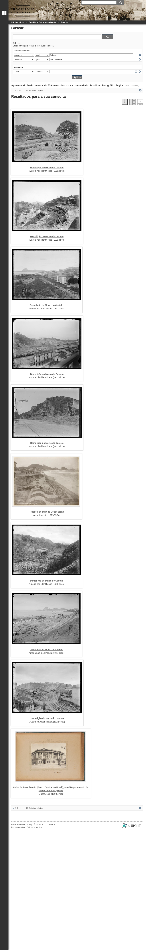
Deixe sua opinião (34, 827)
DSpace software (18, 824)
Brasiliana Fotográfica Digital (42, 22)
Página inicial (17, 22)
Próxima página (36, 90)
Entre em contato (18, 827)
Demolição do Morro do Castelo (47, 167)
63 (27, 90)
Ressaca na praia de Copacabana (46, 512)
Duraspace (50, 824)
